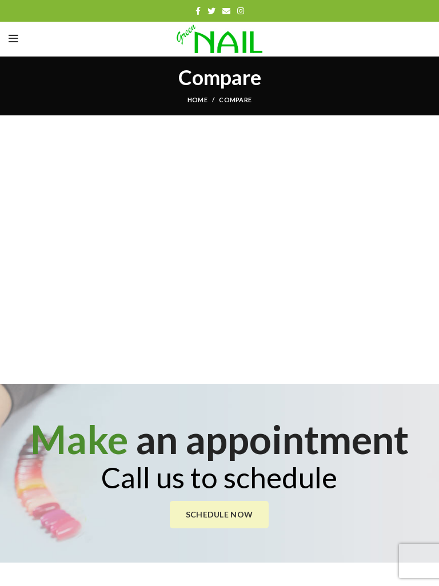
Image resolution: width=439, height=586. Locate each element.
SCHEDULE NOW (219, 514)
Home (197, 99)
